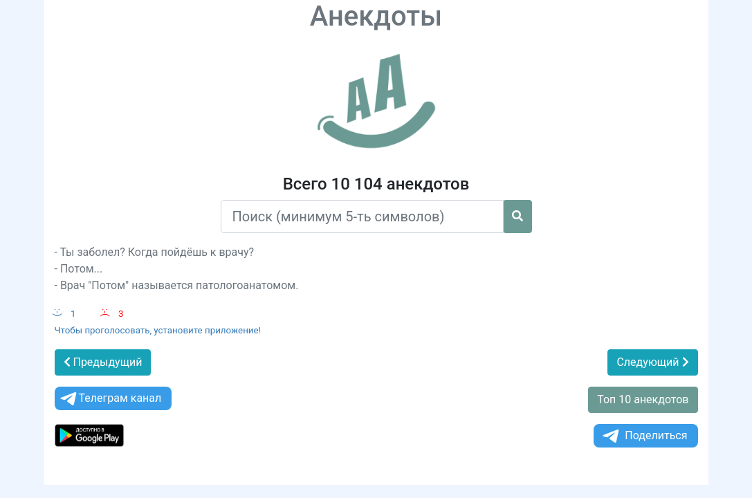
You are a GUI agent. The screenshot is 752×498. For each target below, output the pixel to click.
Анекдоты (376, 16)
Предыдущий (103, 362)
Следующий (652, 362)
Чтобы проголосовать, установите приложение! (158, 330)
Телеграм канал (110, 398)
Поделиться (643, 436)
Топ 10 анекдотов (642, 399)
